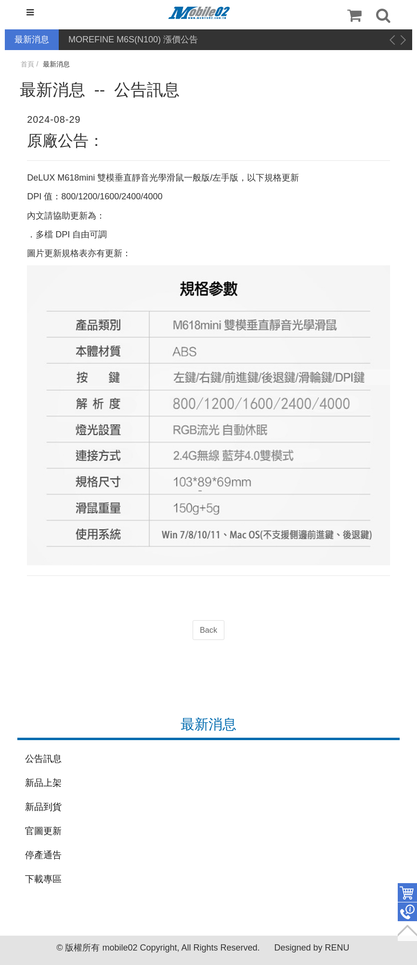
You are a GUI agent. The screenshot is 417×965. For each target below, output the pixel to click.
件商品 (407, 892)
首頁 (27, 64)
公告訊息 (43, 759)
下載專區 (43, 879)
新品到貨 (43, 807)
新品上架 (43, 783)
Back (208, 630)
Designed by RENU (311, 947)
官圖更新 (43, 831)
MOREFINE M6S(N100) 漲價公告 (133, 39)
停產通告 (43, 855)
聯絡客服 (407, 912)
